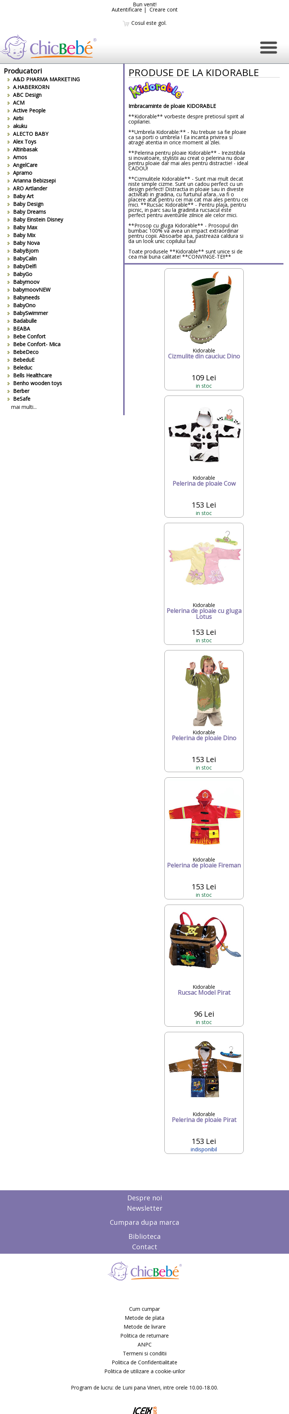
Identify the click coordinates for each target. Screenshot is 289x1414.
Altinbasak (22, 149)
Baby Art (20, 196)
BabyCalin (22, 258)
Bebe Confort (26, 336)
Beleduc (19, 367)
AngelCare (22, 164)
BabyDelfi (21, 266)
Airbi (15, 118)
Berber (18, 390)
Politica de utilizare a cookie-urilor (144, 1371)
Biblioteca (144, 1236)
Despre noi (144, 1197)
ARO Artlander (27, 188)
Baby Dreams (26, 211)
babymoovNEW (28, 289)
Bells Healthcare (29, 375)
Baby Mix (21, 235)
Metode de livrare (145, 1326)
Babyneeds (23, 297)
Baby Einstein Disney (35, 219)
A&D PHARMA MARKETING (43, 79)
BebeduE (21, 359)
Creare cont (164, 9)
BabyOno (21, 305)
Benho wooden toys (34, 383)
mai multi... (24, 406)
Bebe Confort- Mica (33, 344)
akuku (17, 125)
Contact (144, 1246)
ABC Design (24, 94)
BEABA (18, 328)
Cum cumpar (144, 1308)
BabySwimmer (27, 312)
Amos (17, 157)
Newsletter (144, 1208)
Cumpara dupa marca (144, 1222)
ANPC (145, 1344)
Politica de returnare (144, 1335)
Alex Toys (21, 141)
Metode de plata (144, 1317)
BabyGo (19, 274)
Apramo (19, 172)
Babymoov (23, 281)
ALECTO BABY (27, 133)
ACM (15, 102)
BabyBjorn (23, 250)
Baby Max (22, 227)
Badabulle (22, 320)
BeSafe (18, 398)
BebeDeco (23, 351)
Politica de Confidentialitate (144, 1362)
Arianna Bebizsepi (31, 180)
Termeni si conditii (145, 1353)
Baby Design (25, 203)
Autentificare (127, 9)
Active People (26, 110)
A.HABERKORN (28, 87)
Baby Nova (23, 242)
